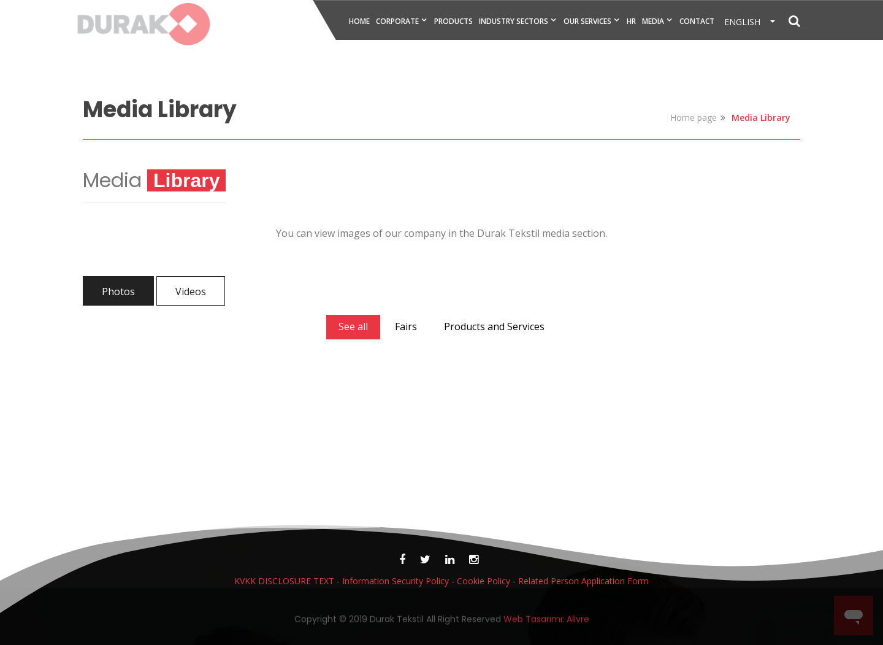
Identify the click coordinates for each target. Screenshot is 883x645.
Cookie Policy (483, 581)
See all (353, 326)
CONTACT (696, 21)
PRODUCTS (453, 21)
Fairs (406, 326)
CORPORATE (397, 21)
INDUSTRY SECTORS (513, 21)
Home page (693, 117)
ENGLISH (746, 22)
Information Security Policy (395, 581)
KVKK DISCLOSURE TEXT (284, 581)
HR (631, 21)
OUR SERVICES (587, 21)
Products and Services (494, 326)
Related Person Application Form (583, 581)
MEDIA (653, 21)
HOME (359, 21)
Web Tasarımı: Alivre (546, 622)
